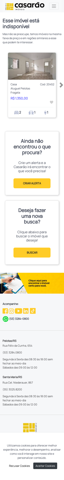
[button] (11, 66)
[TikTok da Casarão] (32, 311)
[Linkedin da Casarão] (26, 311)
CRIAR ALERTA (32, 183)
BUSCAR (32, 252)
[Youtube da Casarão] (19, 311)
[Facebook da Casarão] (5, 311)
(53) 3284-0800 (19, 319)
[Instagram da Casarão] (11, 311)
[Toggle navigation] (54, 6)
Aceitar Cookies (45, 466)
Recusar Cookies (19, 466)
